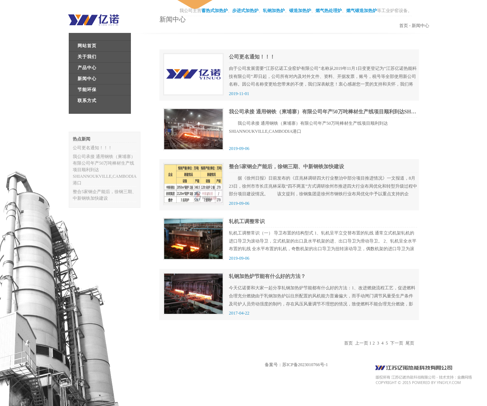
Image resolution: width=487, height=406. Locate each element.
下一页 (396, 343)
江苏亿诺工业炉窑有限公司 (99, 19)
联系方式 (87, 100)
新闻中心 (87, 78)
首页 (403, 25)
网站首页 (87, 45)
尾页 (409, 343)
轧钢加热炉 (274, 10)
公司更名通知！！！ (92, 147)
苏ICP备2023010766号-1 (305, 364)
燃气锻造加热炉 (361, 10)
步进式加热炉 (245, 10)
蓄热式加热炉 (214, 10)
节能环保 (87, 89)
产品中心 (87, 67)
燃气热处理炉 (329, 10)
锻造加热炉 (300, 10)
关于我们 (87, 56)
